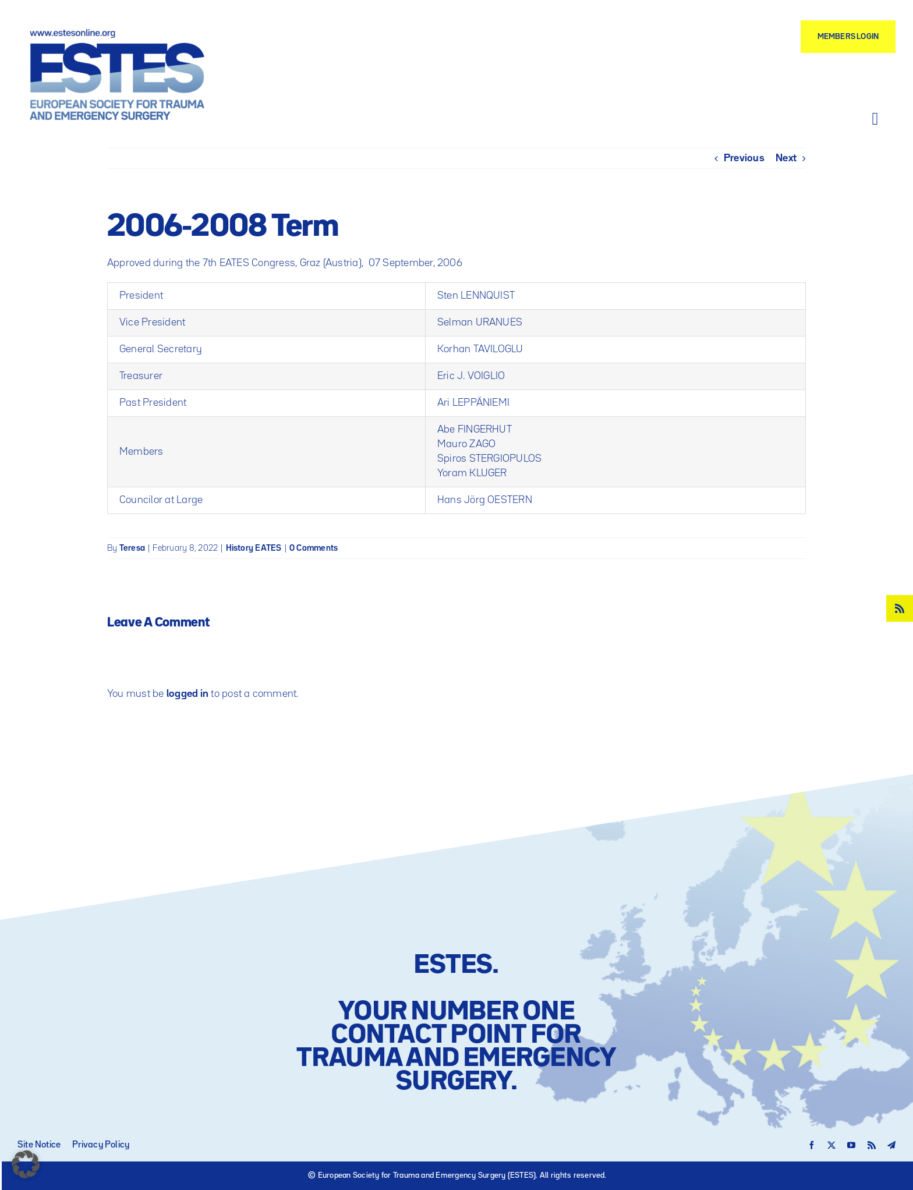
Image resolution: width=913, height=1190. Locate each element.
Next (786, 158)
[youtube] (851, 1145)
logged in (187, 694)
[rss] (899, 608)
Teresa (132, 548)
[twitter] (831, 1145)
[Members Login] (848, 36)
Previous (744, 158)
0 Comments (313, 548)
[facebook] (812, 1145)
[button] (25, 1164)
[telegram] (891, 1145)
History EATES (254, 548)
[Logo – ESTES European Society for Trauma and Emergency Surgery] (117, 33)
